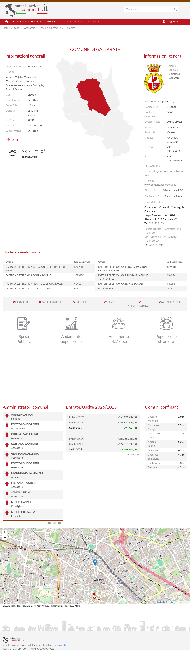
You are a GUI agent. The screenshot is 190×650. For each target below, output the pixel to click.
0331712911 (156, 244)
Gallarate (70, 27)
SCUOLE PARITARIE (140, 306)
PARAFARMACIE (51, 302)
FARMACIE (22, 302)
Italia (16, 27)
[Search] (149, 9)
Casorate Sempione (153, 456)
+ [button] (5, 507)
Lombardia (29, 27)
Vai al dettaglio (54, 497)
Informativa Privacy (43, 628)
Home (6, 27)
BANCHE (81, 302)
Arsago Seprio (152, 443)
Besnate (152, 467)
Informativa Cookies (68, 628)
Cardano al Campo (154, 427)
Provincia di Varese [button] (57, 21)
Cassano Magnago (153, 418)
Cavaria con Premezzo (154, 435)
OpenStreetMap (172, 577)
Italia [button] (13, 21)
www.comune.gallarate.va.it (160, 184)
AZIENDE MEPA (170, 302)
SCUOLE (111, 302)
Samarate (153, 450)
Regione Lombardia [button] (31, 21)
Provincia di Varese (50, 27)
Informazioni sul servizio (16, 628)
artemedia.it (61, 619)
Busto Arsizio (155, 462)
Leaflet (160, 577)
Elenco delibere (173, 196)
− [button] (5, 512)
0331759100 (156, 223)
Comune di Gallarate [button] (85, 21)
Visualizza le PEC (173, 190)
